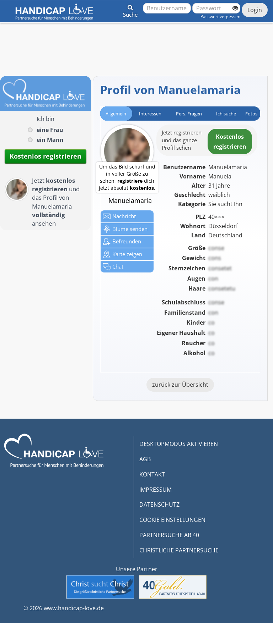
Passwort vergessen (220, 16)
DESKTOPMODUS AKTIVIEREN (178, 444)
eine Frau (50, 130)
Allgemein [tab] (116, 113)
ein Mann (50, 140)
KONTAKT (152, 474)
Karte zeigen (122, 254)
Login (254, 10)
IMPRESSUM (155, 490)
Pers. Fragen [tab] (189, 113)
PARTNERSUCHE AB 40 (169, 535)
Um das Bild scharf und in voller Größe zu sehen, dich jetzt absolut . (127, 177)
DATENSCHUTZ (159, 504)
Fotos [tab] (251, 113)
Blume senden (125, 229)
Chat (113, 267)
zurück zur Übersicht (180, 384)
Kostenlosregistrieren (229, 141)
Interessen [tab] (150, 113)
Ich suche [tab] (226, 113)
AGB (145, 459)
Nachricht (119, 216)
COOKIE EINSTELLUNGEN (172, 520)
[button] (130, 10)
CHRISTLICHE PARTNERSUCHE (179, 550)
